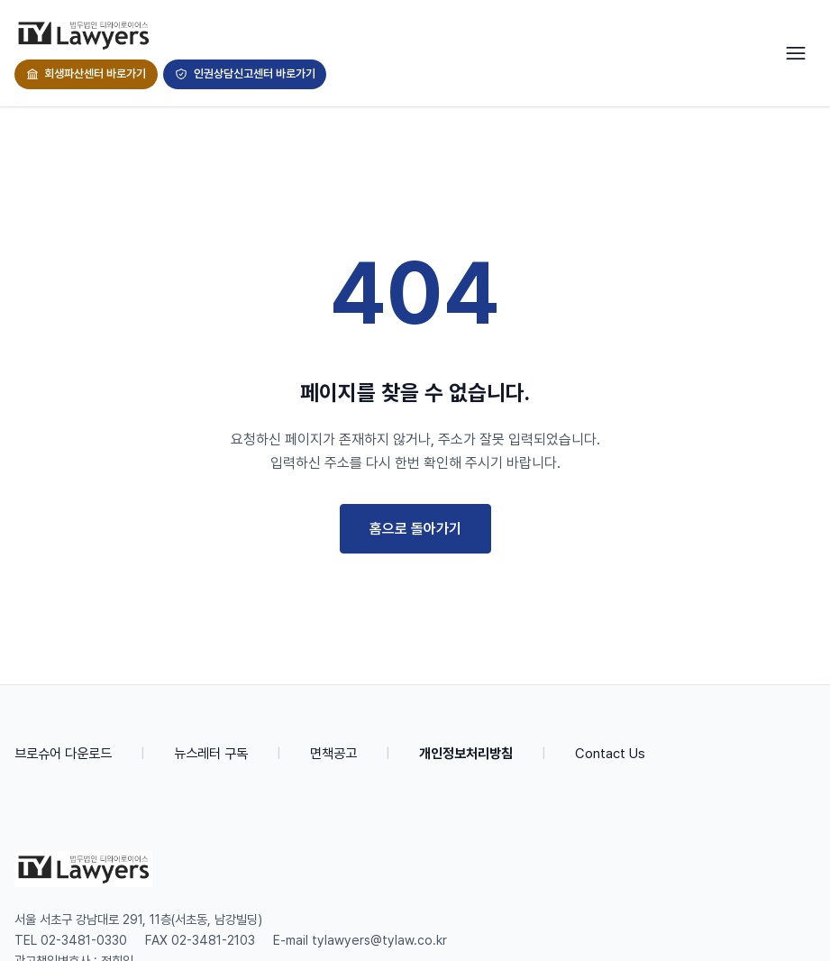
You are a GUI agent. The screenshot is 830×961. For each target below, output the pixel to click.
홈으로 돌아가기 (415, 528)
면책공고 (333, 754)
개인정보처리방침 (466, 754)
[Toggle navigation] (796, 53)
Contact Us (610, 754)
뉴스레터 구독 (211, 754)
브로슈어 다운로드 (63, 754)
